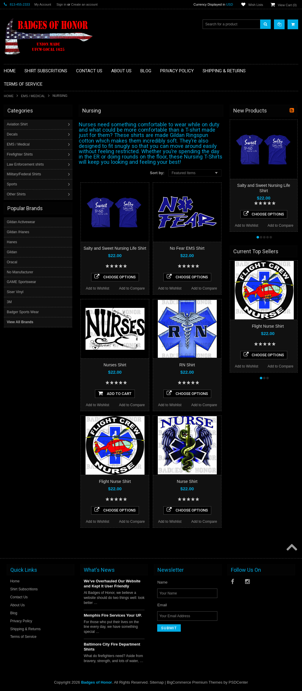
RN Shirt (187, 364)
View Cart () (287, 5)
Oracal (12, 262)
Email (162, 605)
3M (9, 302)
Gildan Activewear (21, 222)
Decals (12, 134)
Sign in (61, 4)
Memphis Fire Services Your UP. (113, 615)
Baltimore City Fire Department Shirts (112, 646)
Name (162, 582)
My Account (43, 4)
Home (9, 96)
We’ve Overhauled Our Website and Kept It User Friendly (112, 583)
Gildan (12, 252)
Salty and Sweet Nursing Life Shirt (114, 248)
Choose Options (115, 276)
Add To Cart (115, 393)
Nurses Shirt (115, 364)
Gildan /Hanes (18, 232)
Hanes (12, 242)
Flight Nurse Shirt (115, 481)
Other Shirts (16, 194)
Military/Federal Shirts (24, 174)
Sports (12, 184)
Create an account (84, 4)
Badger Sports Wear (23, 312)
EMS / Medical (33, 96)
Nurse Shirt (187, 481)
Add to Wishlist (97, 288)
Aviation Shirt (17, 124)
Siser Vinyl (15, 292)
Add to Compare (132, 288)
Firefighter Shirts (20, 154)
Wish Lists (255, 4)
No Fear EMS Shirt (187, 248)
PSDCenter (238, 682)
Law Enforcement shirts (25, 164)
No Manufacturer (20, 272)
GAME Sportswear (21, 282)
